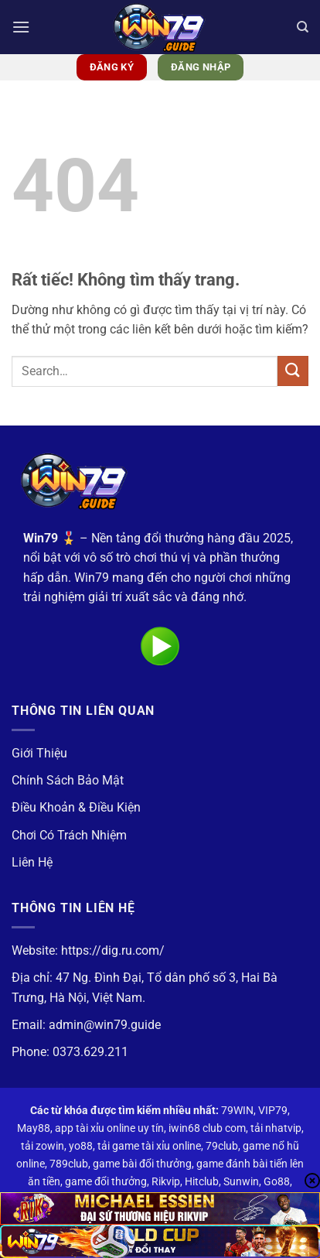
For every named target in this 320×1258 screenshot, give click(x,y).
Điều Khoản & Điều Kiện (76, 807)
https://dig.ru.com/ (113, 950)
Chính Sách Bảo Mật (68, 780)
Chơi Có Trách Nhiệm (69, 835)
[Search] (302, 27)
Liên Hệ (32, 862)
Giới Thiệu (39, 753)
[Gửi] (292, 371)
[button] (21, 27)
